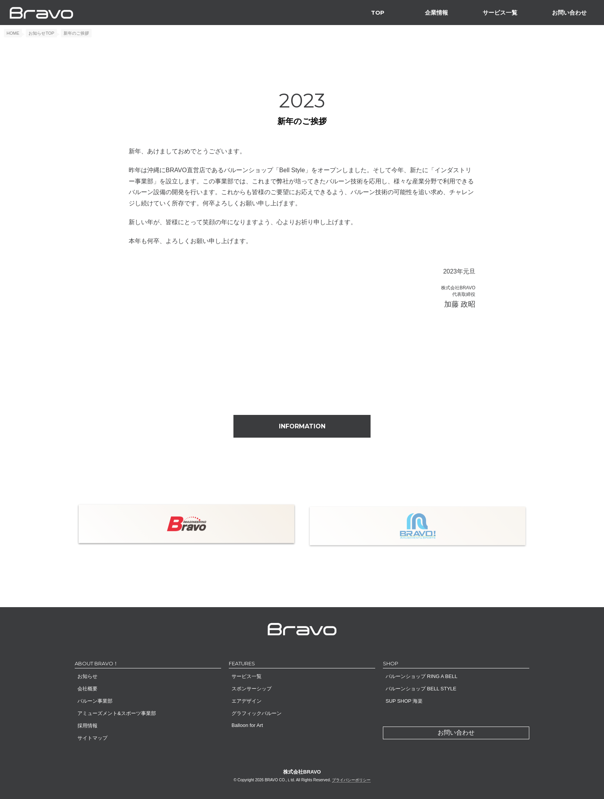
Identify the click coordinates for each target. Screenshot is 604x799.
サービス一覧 (500, 12)
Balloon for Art (247, 725)
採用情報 (87, 725)
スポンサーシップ (252, 689)
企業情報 (436, 12)
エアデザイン (247, 701)
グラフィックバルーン (257, 713)
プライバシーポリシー (351, 780)
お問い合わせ (569, 12)
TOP (377, 12)
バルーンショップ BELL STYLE (421, 689)
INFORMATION (302, 426)
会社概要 (87, 689)
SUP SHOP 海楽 (404, 701)
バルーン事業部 (94, 701)
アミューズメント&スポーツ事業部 (116, 713)
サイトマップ (92, 738)
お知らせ (87, 676)
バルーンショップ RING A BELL (421, 676)
